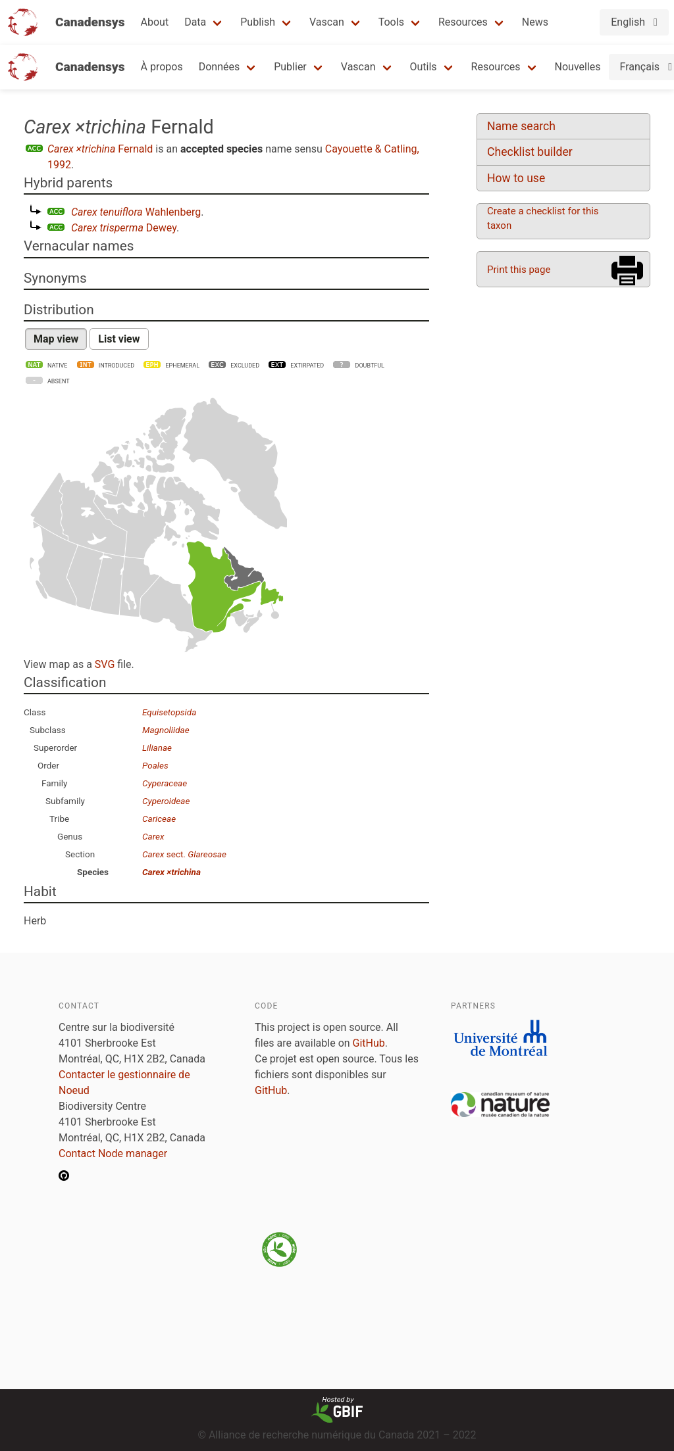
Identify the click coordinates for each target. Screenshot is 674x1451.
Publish (257, 22)
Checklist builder (530, 151)
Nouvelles (578, 66)
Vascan (326, 22)
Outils (423, 66)
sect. (184, 854)
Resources (463, 22)
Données (219, 66)
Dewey (123, 228)
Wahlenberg (136, 212)
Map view (56, 339)
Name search (521, 126)
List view (119, 339)
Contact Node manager (113, 1153)
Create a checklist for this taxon (543, 218)
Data (195, 22)
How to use (516, 178)
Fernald (100, 149)
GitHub (369, 1043)
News (535, 22)
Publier (290, 66)
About (155, 22)
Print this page (518, 269)
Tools (391, 22)
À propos (162, 66)
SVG (105, 664)
